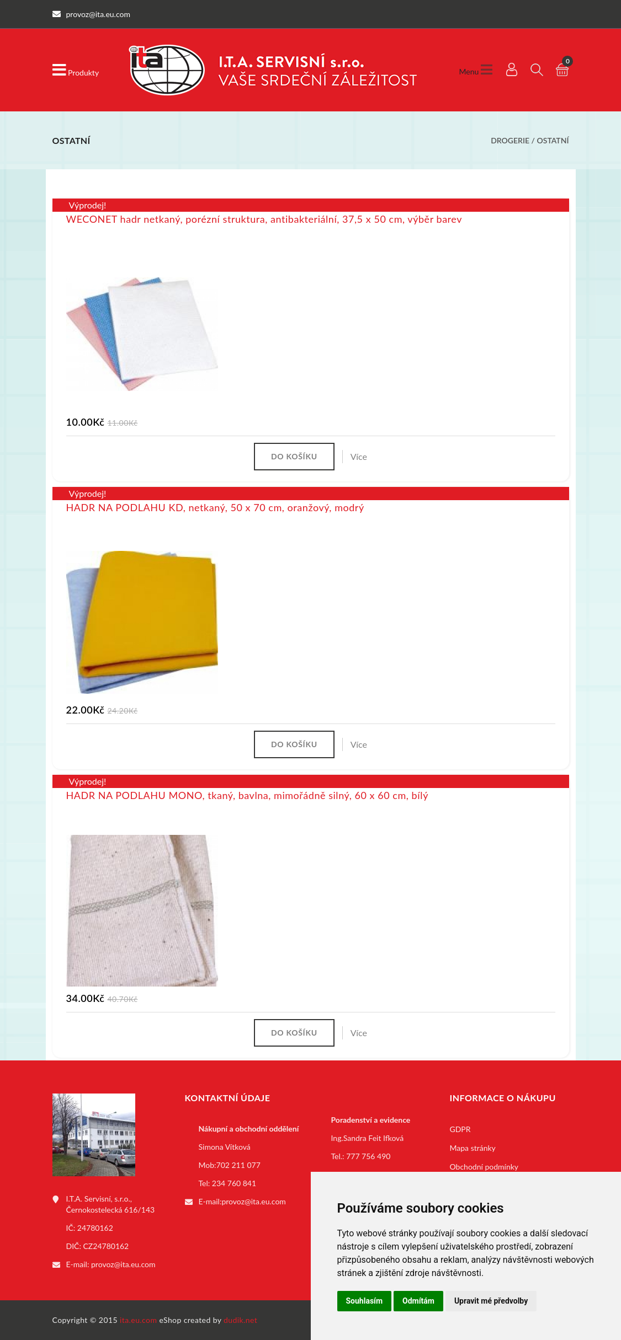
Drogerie (510, 140)
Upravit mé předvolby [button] (491, 1300)
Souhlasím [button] (364, 1300)
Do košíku (294, 456)
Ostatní (553, 140)
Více (359, 456)
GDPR (460, 1129)
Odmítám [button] (418, 1300)
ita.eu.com (138, 1320)
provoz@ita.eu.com (123, 1264)
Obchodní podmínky (484, 1166)
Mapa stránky (473, 1148)
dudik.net (240, 1320)
